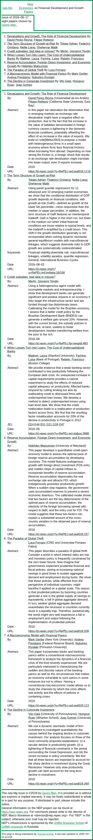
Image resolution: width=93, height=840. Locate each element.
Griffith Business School (69, 823)
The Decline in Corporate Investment (30, 81)
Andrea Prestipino (18, 77)
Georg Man (9, 24)
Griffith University (12, 826)
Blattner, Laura (29, 58)
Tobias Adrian (68, 43)
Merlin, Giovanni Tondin (75, 51)
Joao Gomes (24, 84)
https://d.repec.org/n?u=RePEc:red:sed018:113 (58, 705)
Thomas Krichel (45, 834)
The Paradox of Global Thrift (25, 70)
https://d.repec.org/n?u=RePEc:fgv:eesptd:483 (58, 343)
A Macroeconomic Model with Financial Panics (37, 73)
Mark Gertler (80, 73)
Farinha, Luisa (50, 58)
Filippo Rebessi (44, 39)
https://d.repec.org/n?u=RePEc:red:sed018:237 (58, 534)
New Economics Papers (26, 8)
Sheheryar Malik (47, 47)
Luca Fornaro (57, 70)
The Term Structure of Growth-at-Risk (31, 43)
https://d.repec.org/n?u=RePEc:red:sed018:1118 (59, 171)
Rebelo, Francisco (72, 58)
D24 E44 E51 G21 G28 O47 (46, 424)
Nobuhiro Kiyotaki (43, 77)
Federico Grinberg (59, 179)
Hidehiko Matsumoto (34, 66)
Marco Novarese (19, 815)
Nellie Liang (27, 47)
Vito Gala (65, 81)
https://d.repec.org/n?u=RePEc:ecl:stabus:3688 (58, 433)
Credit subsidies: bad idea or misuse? (31, 51)
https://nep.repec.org (14, 811)
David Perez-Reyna (19, 39)
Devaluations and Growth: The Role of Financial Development (46, 36)
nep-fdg (7, 8)
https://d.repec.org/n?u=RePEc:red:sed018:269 (58, 783)
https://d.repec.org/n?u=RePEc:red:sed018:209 (58, 631)
